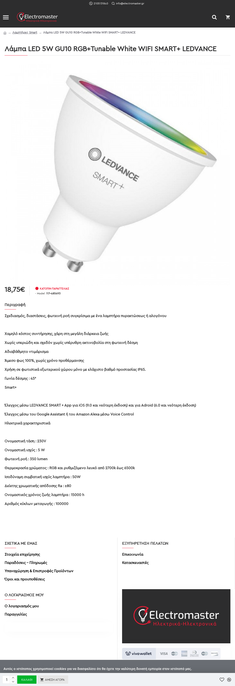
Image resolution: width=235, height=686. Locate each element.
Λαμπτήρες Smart (24, 32)
